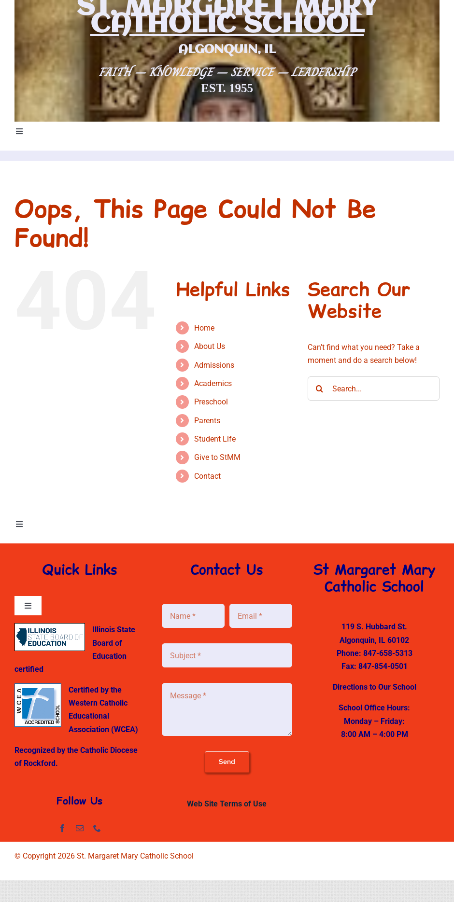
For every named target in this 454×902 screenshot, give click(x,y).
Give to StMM (217, 457)
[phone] (97, 828)
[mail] (80, 828)
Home (204, 328)
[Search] (320, 388)
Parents (207, 420)
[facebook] (62, 828)
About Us (209, 346)
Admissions (214, 365)
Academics (213, 383)
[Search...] (374, 388)
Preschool (211, 401)
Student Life (215, 439)
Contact (207, 476)
